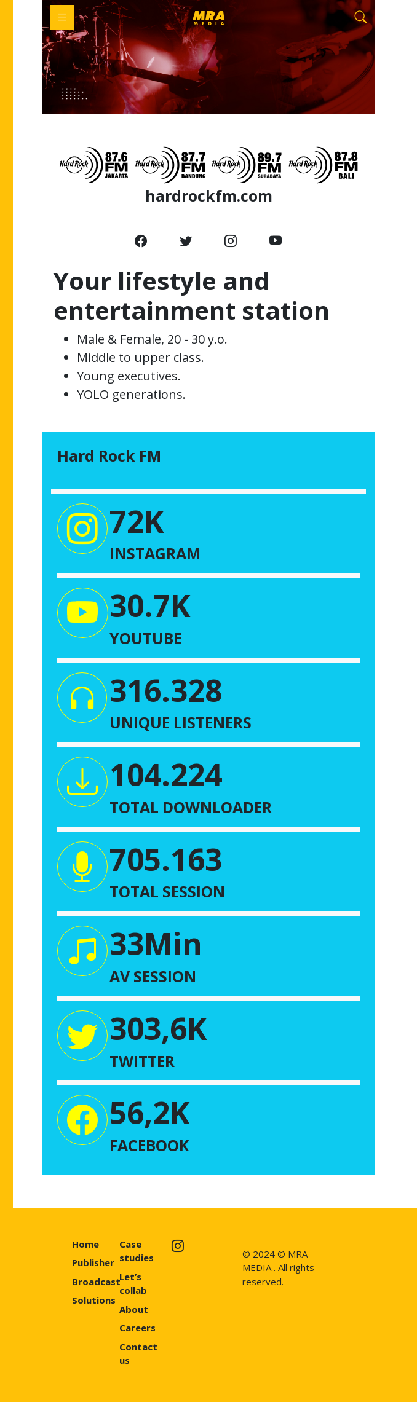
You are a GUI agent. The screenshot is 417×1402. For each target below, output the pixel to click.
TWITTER (142, 1060)
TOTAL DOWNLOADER (190, 807)
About (133, 1309)
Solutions (94, 1300)
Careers (137, 1327)
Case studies (136, 1251)
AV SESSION (152, 976)
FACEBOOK (149, 1145)
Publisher (93, 1262)
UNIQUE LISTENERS (180, 722)
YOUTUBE (145, 638)
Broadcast (96, 1281)
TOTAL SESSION (167, 891)
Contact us (138, 1354)
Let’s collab (133, 1283)
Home (85, 1244)
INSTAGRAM (155, 553)
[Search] (361, 17)
